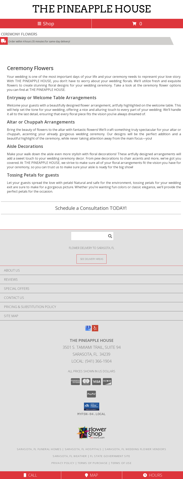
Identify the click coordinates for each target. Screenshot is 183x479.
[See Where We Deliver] (91, 259)
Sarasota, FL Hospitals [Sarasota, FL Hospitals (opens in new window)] (83, 449)
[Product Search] (92, 236)
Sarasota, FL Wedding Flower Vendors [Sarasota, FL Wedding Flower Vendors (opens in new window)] (135, 449)
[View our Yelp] (95, 330)
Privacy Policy (62, 463)
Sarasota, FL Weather (70, 456)
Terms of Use (121, 463)
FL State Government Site (110, 456)
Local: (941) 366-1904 (91, 361)
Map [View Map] (91, 475)
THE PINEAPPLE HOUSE (91, 9)
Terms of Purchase (93, 463)
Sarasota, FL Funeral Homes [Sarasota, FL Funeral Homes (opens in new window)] (39, 449)
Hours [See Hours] (152, 475)
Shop (45, 23)
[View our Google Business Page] (88, 330)
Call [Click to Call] (30, 475)
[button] (91, 407)
